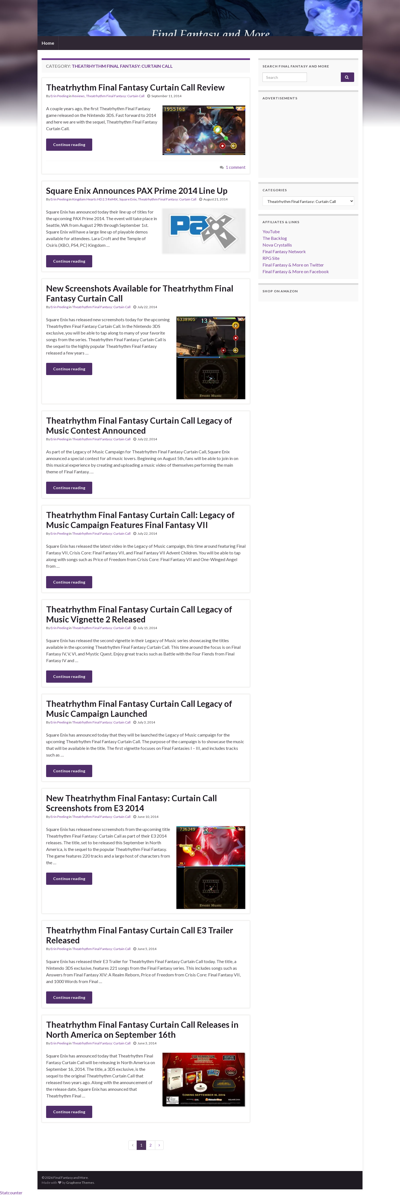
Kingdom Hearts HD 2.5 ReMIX (95, 199)
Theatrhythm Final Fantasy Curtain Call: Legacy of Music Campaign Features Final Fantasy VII (140, 520)
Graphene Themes (80, 1182)
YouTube (271, 231)
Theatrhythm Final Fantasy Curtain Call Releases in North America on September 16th (142, 1029)
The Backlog (274, 238)
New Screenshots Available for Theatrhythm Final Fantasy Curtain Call (139, 293)
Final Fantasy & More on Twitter (293, 264)
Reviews (78, 96)
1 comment (236, 167)
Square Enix (128, 199)
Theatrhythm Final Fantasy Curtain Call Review (135, 87)
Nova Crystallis (277, 244)
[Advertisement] (308, 139)
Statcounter (11, 1192)
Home (48, 43)
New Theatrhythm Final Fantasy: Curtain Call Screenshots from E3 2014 (131, 803)
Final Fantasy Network (284, 251)
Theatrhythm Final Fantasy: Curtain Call (115, 96)
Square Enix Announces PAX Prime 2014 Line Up (137, 190)
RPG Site (270, 258)
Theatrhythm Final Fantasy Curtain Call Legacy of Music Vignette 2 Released (139, 614)
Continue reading (69, 144)
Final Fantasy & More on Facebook (295, 271)
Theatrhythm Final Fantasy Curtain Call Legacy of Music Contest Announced (139, 425)
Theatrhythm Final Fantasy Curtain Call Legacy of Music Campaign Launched (139, 708)
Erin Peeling (59, 96)
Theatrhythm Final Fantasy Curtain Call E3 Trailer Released (139, 935)
